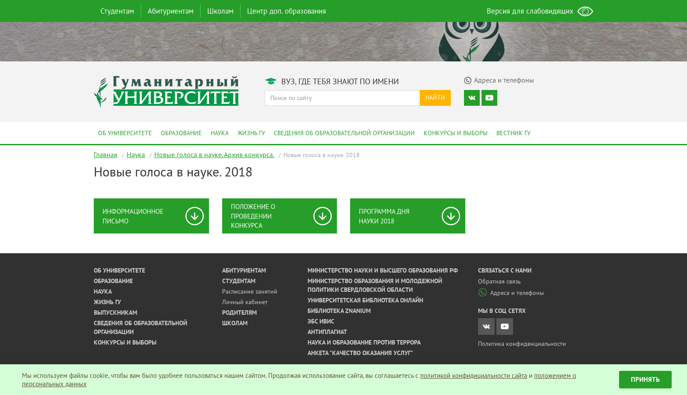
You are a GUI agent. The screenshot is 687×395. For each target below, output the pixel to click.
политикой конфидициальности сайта (473, 375)
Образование (181, 133)
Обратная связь (499, 281)
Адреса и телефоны (511, 293)
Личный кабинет (245, 302)
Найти (435, 97)
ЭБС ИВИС (321, 321)
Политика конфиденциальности (522, 344)
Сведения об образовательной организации (344, 133)
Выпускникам (115, 312)
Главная (105, 154)
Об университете (125, 133)
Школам (220, 11)
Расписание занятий (249, 291)
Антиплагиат (327, 332)
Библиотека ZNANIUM (339, 311)
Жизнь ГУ (251, 133)
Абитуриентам (171, 11)
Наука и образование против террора (364, 342)
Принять (645, 379)
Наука (220, 133)
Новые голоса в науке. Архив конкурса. (214, 154)
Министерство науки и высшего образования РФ (383, 270)
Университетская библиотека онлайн (365, 300)
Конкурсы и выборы (456, 133)
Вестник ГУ (513, 133)
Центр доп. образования (286, 11)
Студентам (117, 11)
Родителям (239, 312)
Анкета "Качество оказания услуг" (360, 353)
